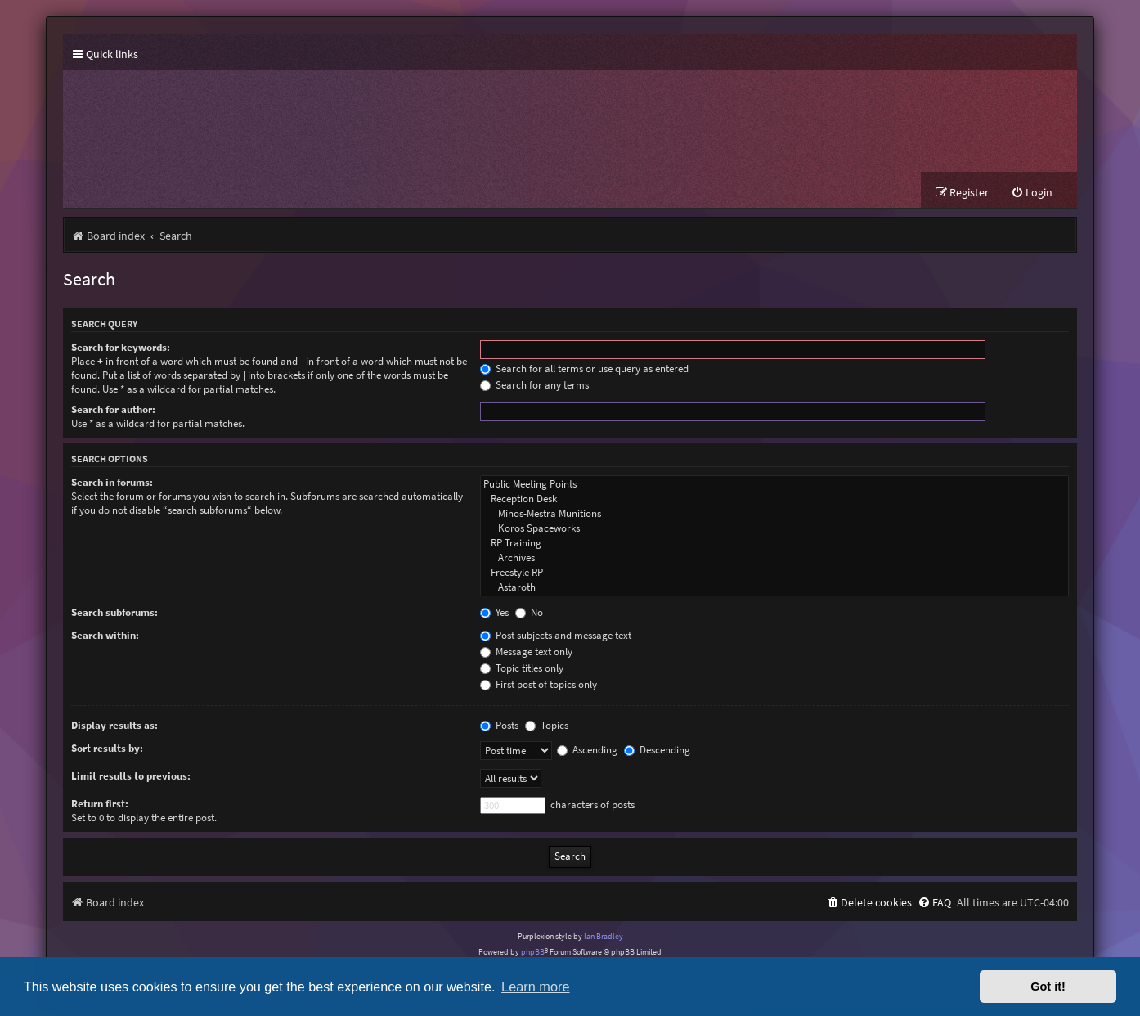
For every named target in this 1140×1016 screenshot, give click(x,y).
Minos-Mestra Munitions (774, 513)
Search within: (105, 635)
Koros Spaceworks (774, 528)
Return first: (99, 804)
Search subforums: (114, 612)
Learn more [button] (535, 986)
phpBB (533, 951)
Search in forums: (112, 482)
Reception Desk (774, 499)
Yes (494, 612)
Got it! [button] (1048, 986)
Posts (499, 725)
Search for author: (113, 409)
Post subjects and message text (555, 635)
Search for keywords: (120, 347)
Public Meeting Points (774, 484)
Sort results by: (107, 748)
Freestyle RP (774, 572)
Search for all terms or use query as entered (584, 368)
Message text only (526, 652)
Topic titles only (521, 668)
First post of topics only (538, 684)
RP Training (774, 543)
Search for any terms (534, 385)
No (529, 612)
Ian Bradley (603, 936)
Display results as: (114, 725)
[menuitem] (1031, 192)
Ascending (587, 750)
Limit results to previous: (131, 776)
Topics (546, 725)
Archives (774, 558)
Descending (657, 750)
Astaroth (774, 587)
